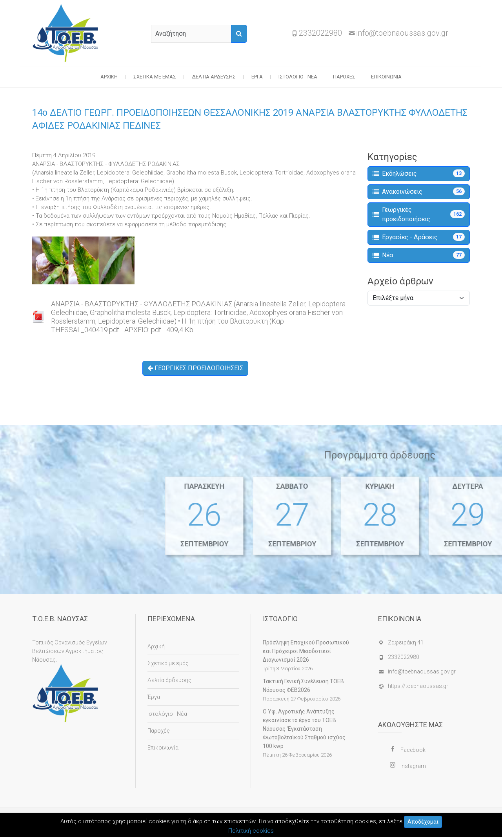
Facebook (413, 750)
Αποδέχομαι (422, 822)
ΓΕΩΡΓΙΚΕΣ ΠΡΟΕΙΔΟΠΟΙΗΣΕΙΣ (195, 368)
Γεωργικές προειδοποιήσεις (419, 214)
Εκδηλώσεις (419, 173)
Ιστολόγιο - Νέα (297, 77)
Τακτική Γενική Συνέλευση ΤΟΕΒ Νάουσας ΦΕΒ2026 (303, 685)
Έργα (257, 77)
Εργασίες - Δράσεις (419, 237)
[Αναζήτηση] (239, 34)
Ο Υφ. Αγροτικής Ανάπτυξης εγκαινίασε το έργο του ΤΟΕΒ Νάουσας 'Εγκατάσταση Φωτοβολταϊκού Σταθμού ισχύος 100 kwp (304, 728)
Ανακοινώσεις (419, 191)
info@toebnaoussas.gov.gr (402, 33)
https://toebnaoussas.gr (418, 686)
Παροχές (344, 77)
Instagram (413, 766)
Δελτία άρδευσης (214, 77)
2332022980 (320, 33)
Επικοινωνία (386, 77)
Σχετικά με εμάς (154, 77)
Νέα (419, 255)
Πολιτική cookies (251, 830)
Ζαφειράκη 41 (406, 642)
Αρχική (109, 77)
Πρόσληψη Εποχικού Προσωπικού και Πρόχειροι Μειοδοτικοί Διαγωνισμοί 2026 (306, 651)
